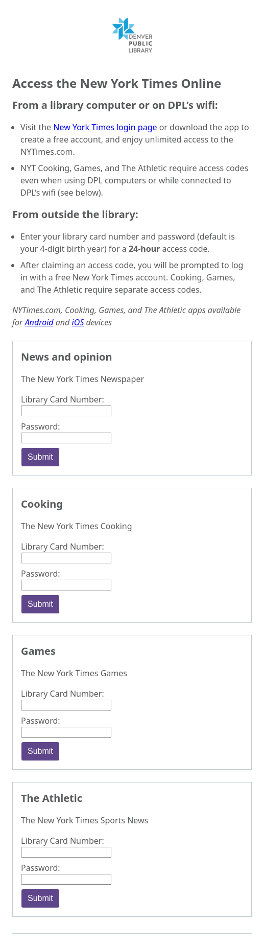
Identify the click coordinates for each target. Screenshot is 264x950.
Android (39, 322)
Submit (40, 457)
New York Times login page (105, 127)
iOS (78, 322)
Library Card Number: (62, 399)
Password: (40, 426)
